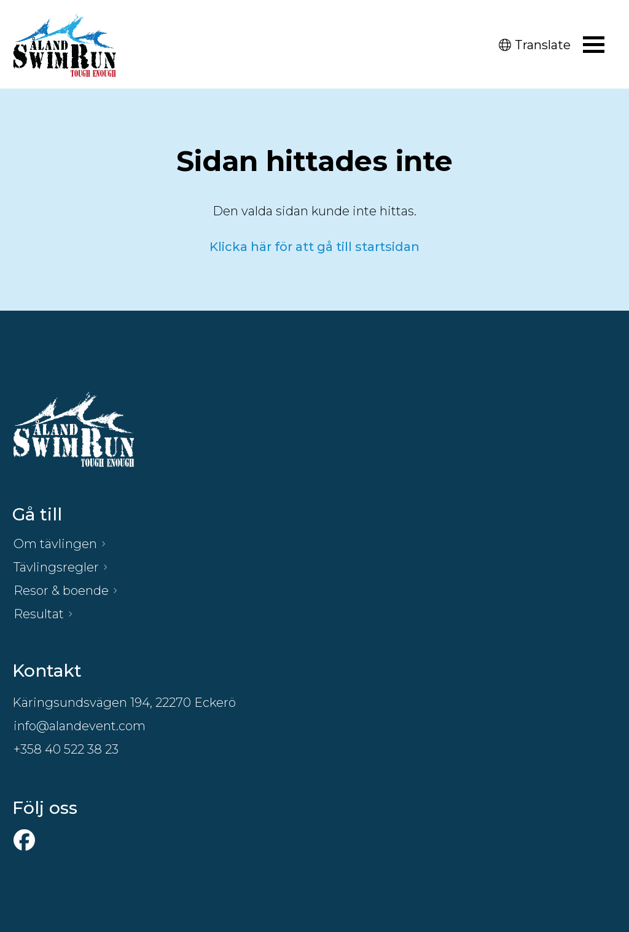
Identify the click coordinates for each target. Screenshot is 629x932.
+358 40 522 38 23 (66, 749)
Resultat (39, 614)
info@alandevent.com (80, 726)
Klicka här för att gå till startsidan (314, 246)
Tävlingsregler (56, 567)
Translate (535, 45)
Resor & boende (61, 590)
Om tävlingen (55, 543)
